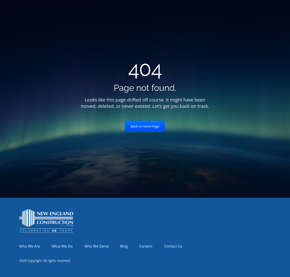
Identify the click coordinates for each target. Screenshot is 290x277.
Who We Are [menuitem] (29, 246)
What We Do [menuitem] (62, 246)
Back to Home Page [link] (145, 126)
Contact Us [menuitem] (173, 246)
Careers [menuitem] (145, 246)
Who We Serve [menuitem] (96, 246)
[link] (46, 220)
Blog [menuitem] (124, 246)
